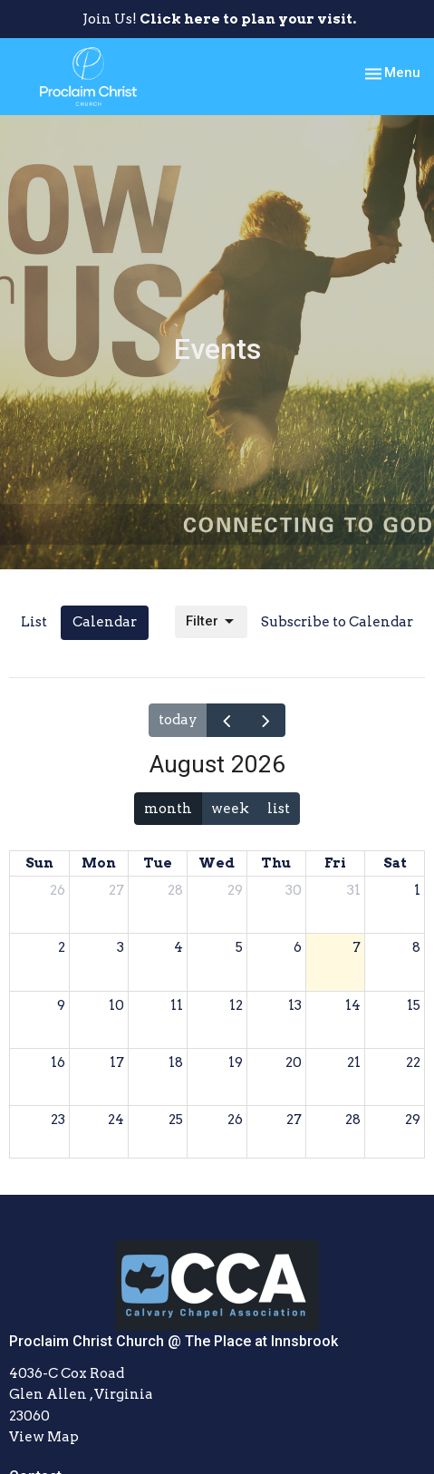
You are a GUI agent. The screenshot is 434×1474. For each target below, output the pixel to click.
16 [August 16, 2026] (58, 1062)
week (230, 808)
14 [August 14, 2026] (353, 1005)
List (34, 622)
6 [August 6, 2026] (298, 947)
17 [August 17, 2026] (117, 1062)
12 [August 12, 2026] (236, 1005)
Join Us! (219, 19)
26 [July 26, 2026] (57, 890)
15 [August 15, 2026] (413, 1005)
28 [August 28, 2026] (353, 1119)
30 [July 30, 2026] (293, 890)
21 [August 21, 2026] (354, 1062)
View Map (44, 1437)
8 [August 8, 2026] (416, 947)
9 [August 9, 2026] (61, 1005)
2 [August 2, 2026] (61, 947)
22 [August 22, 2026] (413, 1062)
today (178, 720)
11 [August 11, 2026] (176, 1005)
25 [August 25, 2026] (176, 1119)
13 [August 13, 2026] (295, 1005)
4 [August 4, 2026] (178, 947)
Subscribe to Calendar (337, 622)
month (168, 808)
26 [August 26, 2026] (235, 1119)
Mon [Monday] (99, 863)
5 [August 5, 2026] (239, 947)
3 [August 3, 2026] (120, 947)
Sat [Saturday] (395, 863)
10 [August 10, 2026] (116, 1005)
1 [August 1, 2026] (417, 890)
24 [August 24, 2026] (116, 1119)
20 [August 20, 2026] (293, 1062)
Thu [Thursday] (276, 863)
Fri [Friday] (335, 863)
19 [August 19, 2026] (235, 1062)
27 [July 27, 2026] (116, 890)
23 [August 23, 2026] (58, 1119)
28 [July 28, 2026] (175, 890)
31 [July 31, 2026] (354, 890)
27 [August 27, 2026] (294, 1119)
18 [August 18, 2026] (176, 1062)
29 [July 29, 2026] (235, 890)
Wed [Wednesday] (216, 863)
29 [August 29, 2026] (412, 1119)
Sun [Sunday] (39, 863)
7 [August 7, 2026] (356, 947)
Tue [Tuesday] (157, 863)
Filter (211, 622)
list (278, 808)
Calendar (104, 622)
